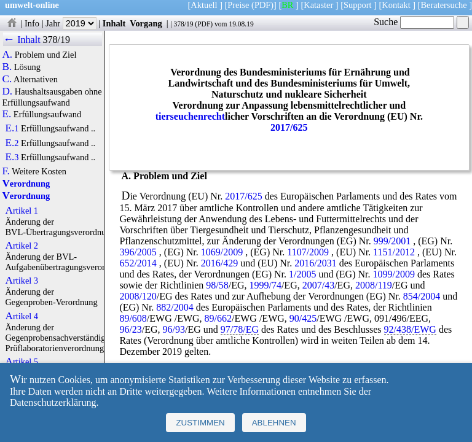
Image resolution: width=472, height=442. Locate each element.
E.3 (11, 157)
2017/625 (288, 127)
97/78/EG (240, 329)
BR (287, 5)
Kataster (318, 5)
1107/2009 (308, 252)
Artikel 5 (21, 361)
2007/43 (318, 285)
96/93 (174, 329)
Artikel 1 (21, 210)
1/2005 (302, 274)
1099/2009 (393, 274)
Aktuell (204, 5)
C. (7, 79)
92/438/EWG (410, 329)
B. (7, 67)
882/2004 (174, 307)
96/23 (130, 329)
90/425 (303, 318)
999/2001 (392, 241)
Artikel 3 (21, 280)
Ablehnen (274, 422)
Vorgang (146, 23)
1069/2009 (222, 252)
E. (6, 114)
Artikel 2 (21, 245)
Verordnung (26, 183)
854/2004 (421, 296)
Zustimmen (200, 422)
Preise (238, 5)
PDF (203, 24)
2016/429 (219, 263)
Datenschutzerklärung (53, 402)
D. (7, 91)
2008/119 (373, 285)
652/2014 (137, 263)
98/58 (217, 285)
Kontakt (396, 5)
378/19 (183, 24)
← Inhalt (22, 39)
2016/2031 (315, 263)
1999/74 (265, 285)
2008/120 (137, 296)
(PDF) (262, 5)
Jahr (70, 23)
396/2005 (137, 252)
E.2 (11, 143)
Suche (414, 22)
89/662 (218, 318)
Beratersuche (444, 5)
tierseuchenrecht (190, 116)
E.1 (11, 128)
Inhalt (114, 23)
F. (6, 171)
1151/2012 (394, 252)
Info (32, 23)
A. (7, 55)
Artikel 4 (21, 316)
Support (358, 5)
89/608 (132, 318)
